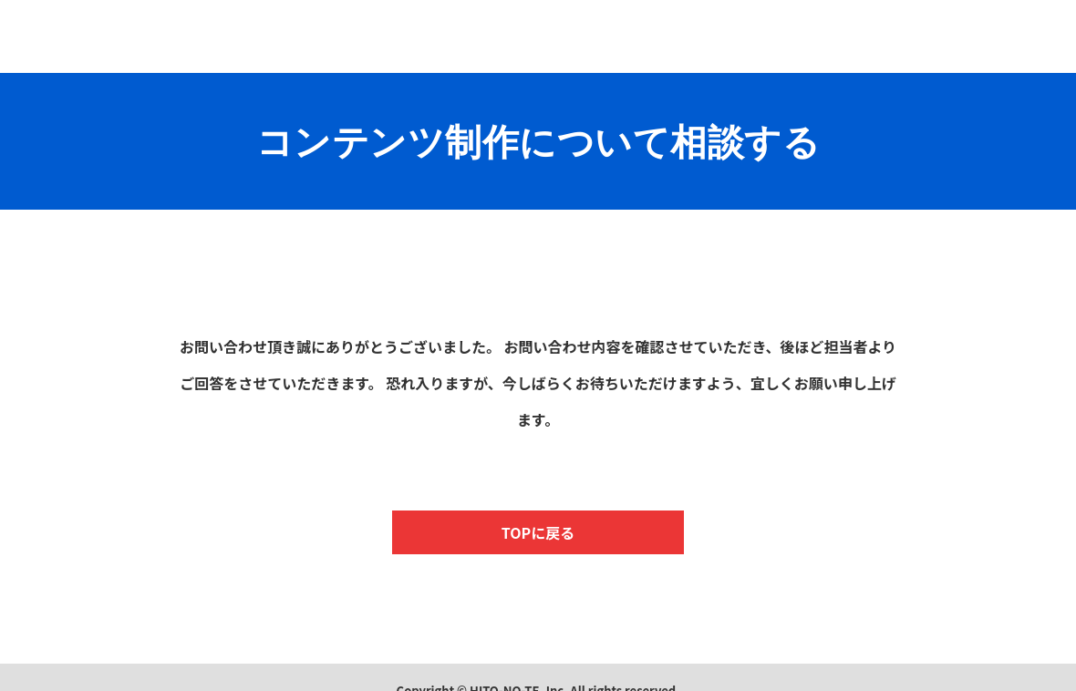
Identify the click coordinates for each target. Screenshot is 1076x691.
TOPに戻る (538, 532)
